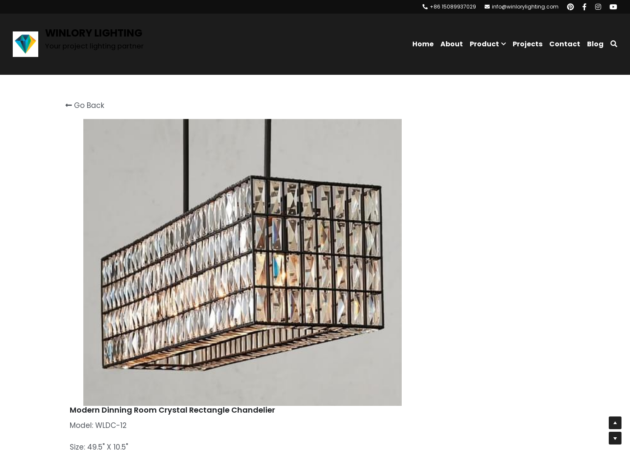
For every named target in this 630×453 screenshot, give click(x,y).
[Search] (613, 44)
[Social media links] (570, 6)
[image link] (25, 43)
